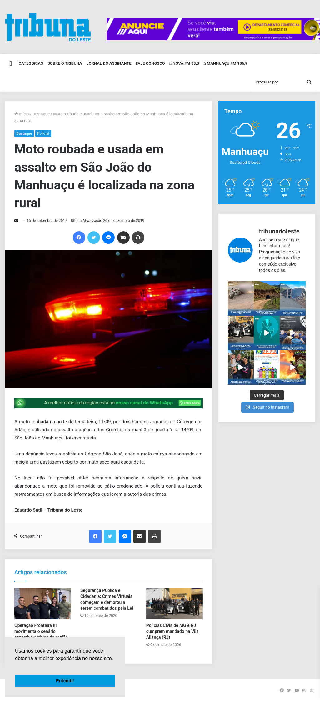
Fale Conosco (150, 63)
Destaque (41, 114)
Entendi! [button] (65, 680)
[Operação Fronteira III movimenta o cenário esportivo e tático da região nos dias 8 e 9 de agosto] (42, 603)
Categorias (31, 63)
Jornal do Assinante (109, 63)
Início (21, 114)
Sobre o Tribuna (65, 63)
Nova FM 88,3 (184, 63)
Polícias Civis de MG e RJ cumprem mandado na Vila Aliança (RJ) (172, 631)
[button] (16, 666)
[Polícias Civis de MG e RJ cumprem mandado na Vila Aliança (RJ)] (174, 603)
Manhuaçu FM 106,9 (225, 63)
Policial (43, 133)
